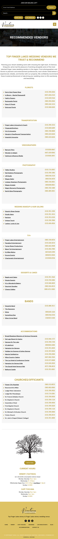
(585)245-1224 (50, 312)
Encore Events (10, 255)
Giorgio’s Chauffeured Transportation (18, 134)
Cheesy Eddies (10, 289)
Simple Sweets (10, 280)
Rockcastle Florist (11, 101)
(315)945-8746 (50, 258)
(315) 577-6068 (50, 360)
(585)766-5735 (50, 315)
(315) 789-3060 (50, 412)
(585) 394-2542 (50, 101)
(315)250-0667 (50, 149)
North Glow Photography (13, 191)
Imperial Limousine (11, 137)
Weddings (31, 524)
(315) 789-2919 (50, 415)
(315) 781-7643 (50, 277)
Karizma (8, 217)
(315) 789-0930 (50, 396)
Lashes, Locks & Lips (12, 223)
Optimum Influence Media (14, 156)
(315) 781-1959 (50, 211)
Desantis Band (10, 306)
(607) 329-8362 (50, 152)
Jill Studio (8, 176)
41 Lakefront (9, 345)
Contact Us (35, 527)
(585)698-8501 (50, 185)
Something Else (10, 315)
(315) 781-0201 (50, 369)
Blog (51, 524)
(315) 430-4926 (50, 223)
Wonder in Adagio (11, 153)
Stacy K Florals (10, 104)
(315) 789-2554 (50, 92)
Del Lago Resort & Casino (13, 339)
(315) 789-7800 (50, 220)
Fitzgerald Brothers (11, 128)
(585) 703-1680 (50, 188)
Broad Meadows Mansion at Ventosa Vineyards (21, 336)
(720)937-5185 (50, 318)
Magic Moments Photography (15, 188)
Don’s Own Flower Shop (13, 92)
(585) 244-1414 (50, 104)
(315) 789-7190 (50, 342)
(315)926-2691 (50, 155)
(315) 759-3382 (50, 280)
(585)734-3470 (50, 179)
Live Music (37, 483)
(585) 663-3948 (50, 246)
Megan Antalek (10, 185)
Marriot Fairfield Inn (11, 354)
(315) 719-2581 (50, 393)
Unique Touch (10, 220)
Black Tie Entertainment (13, 249)
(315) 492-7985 (50, 249)
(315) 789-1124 (50, 399)
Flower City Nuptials (12, 385)
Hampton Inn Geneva (12, 348)
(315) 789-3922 (50, 390)
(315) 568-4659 (50, 283)
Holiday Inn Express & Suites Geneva (17, 351)
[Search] (54, 13)
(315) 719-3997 (50, 169)
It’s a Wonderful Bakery (13, 283)
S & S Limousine (10, 131)
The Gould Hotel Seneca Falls (15, 366)
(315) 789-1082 (50, 172)
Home (6, 524)
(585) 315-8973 (50, 384)
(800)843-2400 (50, 345)
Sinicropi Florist (10, 107)
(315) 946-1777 (50, 339)
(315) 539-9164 (50, 98)
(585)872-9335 (50, 255)
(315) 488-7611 (50, 306)
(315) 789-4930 (50, 402)
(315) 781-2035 (50, 348)
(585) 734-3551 (50, 182)
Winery (13, 524)
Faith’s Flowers (10, 98)
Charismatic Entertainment (14, 258)
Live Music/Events (42, 524)
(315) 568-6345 (50, 107)
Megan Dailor (9, 179)
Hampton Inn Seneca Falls (14, 363)
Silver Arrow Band (11, 318)
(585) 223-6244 (50, 134)
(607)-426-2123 (50, 95)
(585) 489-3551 (50, 191)
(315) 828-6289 (50, 128)
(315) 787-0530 (50, 351)
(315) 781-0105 (50, 217)
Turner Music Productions (14, 246)
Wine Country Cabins (12, 357)
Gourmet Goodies (11, 286)
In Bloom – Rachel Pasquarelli (15, 95)
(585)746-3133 (50, 176)
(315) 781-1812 (50, 214)
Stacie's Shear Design (12, 211)
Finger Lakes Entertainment (14, 240)
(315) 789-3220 (50, 406)
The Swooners (10, 309)
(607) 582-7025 (50, 357)
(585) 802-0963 (50, 387)
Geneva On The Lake (12, 342)
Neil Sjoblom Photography (14, 173)
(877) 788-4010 (50, 366)
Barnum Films (9, 150)
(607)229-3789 (50, 252)
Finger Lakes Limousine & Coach (16, 125)
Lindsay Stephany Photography (16, 182)
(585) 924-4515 (50, 286)
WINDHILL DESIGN (29, 537)
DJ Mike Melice (10, 252)
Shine (7, 312)
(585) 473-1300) (49, 289)
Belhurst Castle (10, 369)
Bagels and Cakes (11, 277)
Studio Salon (9, 214)
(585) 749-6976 (50, 240)
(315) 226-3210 (50, 243)
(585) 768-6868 (50, 131)
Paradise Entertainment (13, 243)
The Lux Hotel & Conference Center (17, 360)
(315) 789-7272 (50, 125)
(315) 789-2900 (50, 354)
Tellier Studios (10, 170)
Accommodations (24, 527)
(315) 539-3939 (50, 363)
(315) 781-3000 (50, 418)
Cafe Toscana (22, 524)
